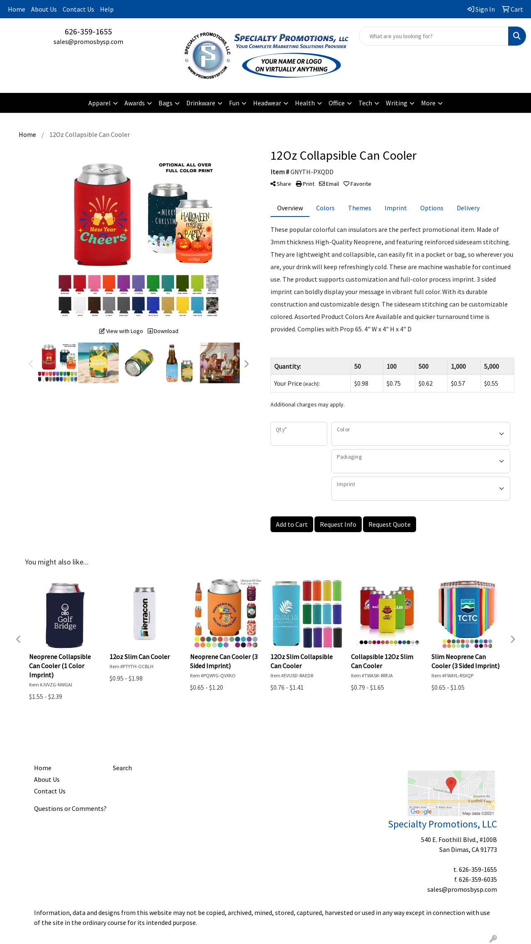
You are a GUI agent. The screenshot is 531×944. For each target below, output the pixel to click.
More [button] (428, 103)
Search (122, 768)
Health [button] (305, 103)
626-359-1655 (88, 31)
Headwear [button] (267, 103)
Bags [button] (165, 103)
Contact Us (78, 9)
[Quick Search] (434, 36)
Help (107, 9)
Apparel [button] (99, 103)
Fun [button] (234, 103)
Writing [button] (396, 103)
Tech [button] (365, 103)
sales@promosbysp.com (88, 41)
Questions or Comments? (70, 808)
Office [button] (337, 103)
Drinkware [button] (200, 103)
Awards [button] (134, 103)
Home (16, 9)
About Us (44, 9)
